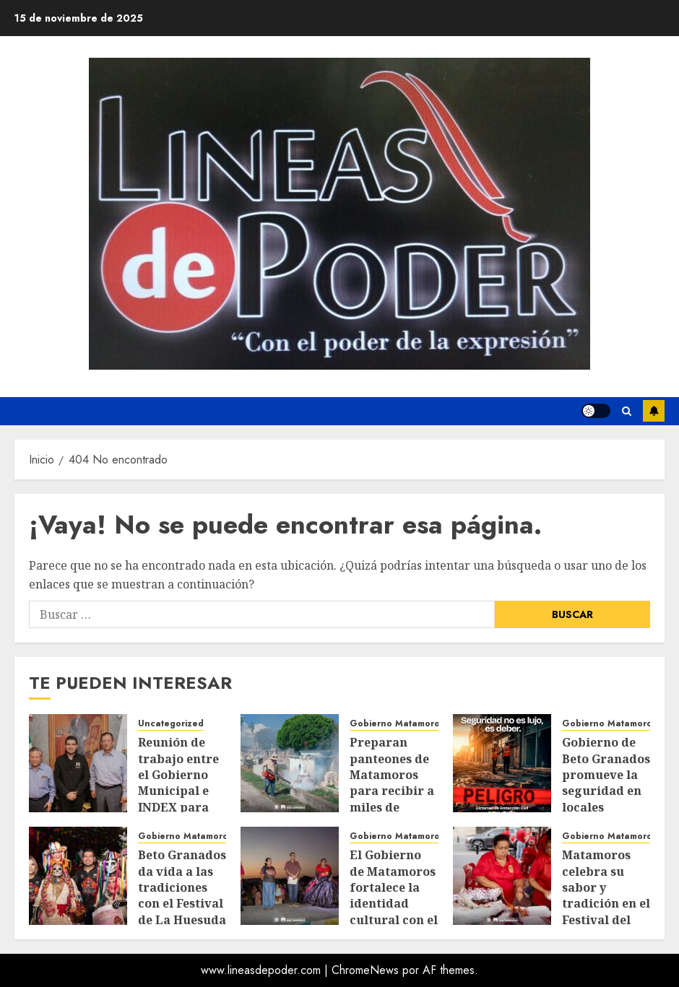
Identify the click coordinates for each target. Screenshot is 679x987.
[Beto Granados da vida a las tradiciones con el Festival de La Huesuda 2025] (78, 876)
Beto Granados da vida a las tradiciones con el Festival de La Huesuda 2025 (182, 895)
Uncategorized (171, 724)
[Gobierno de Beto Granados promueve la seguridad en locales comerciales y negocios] (502, 763)
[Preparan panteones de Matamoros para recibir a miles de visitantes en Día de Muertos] (290, 763)
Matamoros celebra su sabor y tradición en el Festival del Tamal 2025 (606, 895)
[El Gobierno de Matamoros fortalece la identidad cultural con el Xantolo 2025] (290, 876)
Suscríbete (654, 411)
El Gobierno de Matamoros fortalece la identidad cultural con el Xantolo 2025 (394, 895)
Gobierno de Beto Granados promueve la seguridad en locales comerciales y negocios (606, 790)
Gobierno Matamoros (397, 724)
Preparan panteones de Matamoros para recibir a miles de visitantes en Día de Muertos (392, 799)
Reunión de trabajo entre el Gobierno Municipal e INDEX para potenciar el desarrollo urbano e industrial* (178, 806)
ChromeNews (365, 970)
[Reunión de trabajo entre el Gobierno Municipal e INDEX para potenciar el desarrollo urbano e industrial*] (78, 763)
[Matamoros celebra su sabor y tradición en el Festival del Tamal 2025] (502, 876)
